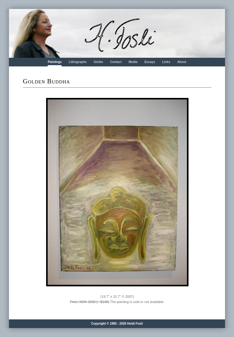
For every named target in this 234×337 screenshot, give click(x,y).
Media (133, 62)
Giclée (98, 62)
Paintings (55, 62)
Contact (115, 62)
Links (166, 62)
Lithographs (78, 62)
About (181, 62)
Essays (150, 62)
